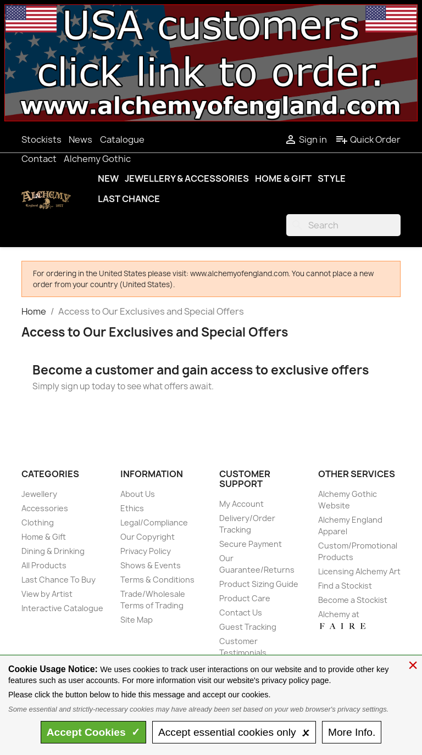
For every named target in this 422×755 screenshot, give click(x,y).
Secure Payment (250, 544)
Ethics (132, 508)
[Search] (343, 225)
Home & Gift (283, 178)
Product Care (244, 598)
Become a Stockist (352, 600)
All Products (43, 565)
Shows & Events (150, 565)
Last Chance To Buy (58, 579)
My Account (241, 504)
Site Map (136, 619)
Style (332, 178)
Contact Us (240, 612)
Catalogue (122, 139)
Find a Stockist (345, 585)
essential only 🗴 (234, 732)
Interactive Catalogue (62, 608)
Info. (351, 732)
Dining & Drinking (53, 551)
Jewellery (39, 494)
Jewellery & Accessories (187, 178)
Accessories (44, 508)
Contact (39, 159)
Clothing (37, 522)
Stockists (41, 139)
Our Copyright (147, 537)
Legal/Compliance (154, 522)
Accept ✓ (94, 732)
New (108, 178)
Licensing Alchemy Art (359, 571)
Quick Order (368, 139)
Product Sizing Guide (258, 584)
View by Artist (47, 594)
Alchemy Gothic (97, 159)
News (80, 139)
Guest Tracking (247, 627)
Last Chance (129, 199)
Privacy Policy (145, 551)
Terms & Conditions (157, 579)
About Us (137, 494)
